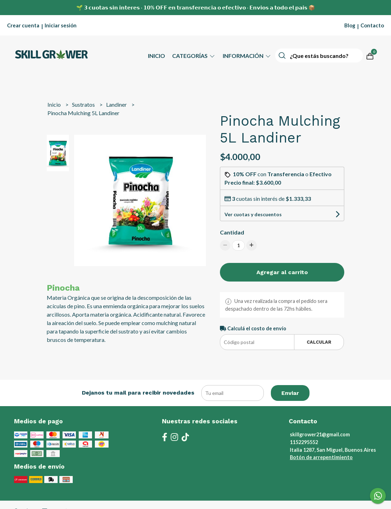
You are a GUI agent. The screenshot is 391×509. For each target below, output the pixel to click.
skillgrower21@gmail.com (320, 434)
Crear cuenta (23, 25)
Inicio (156, 55)
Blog (349, 25)
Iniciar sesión (61, 25)
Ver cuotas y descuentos (253, 214)
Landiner (117, 104)
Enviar (290, 393)
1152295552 (304, 442)
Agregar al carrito (282, 272)
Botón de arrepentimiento (321, 457)
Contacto (372, 25)
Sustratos (84, 104)
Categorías (194, 55)
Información (247, 55)
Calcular (319, 342)
